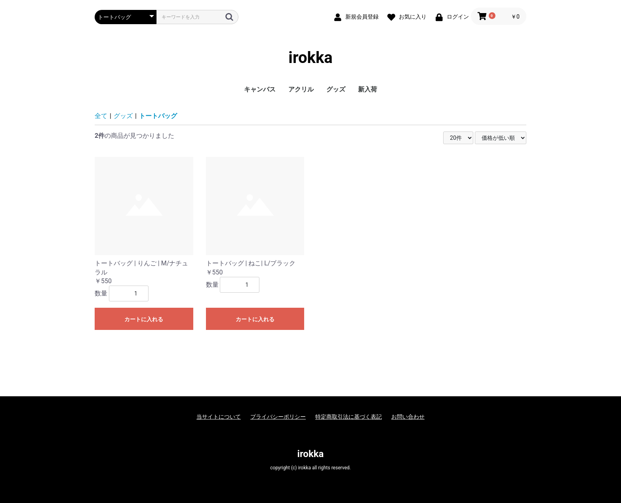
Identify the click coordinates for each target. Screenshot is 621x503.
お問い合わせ (408, 416)
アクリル (301, 89)
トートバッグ (158, 116)
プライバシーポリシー (278, 416)
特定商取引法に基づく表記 (348, 416)
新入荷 (367, 89)
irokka (310, 57)
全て (101, 116)
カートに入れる (143, 319)
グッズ (335, 89)
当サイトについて (218, 416)
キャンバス (260, 89)
